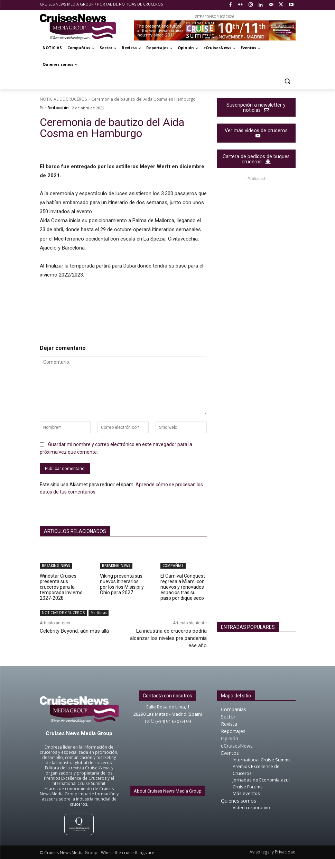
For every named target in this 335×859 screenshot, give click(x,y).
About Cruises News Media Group (168, 791)
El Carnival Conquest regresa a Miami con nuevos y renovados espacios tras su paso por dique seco (182, 587)
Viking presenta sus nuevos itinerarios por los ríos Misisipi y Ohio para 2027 (122, 584)
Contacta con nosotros (167, 695)
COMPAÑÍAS (173, 565)
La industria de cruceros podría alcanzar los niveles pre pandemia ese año (168, 638)
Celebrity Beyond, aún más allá (74, 631)
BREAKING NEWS (56, 565)
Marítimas (99, 613)
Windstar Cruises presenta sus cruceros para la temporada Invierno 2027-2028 (61, 587)
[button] (287, 81)
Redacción (58, 107)
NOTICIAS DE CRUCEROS (63, 99)
